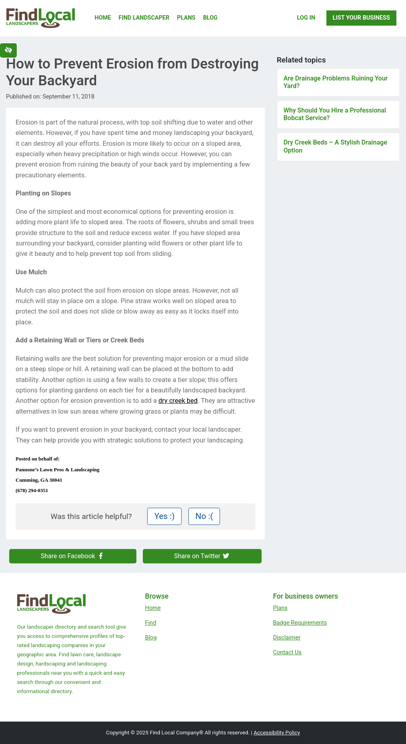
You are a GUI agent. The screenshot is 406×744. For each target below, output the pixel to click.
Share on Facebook (73, 556)
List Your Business (361, 17)
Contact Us (287, 652)
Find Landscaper (144, 17)
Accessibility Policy (277, 732)
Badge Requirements (300, 622)
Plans (186, 17)
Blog (210, 17)
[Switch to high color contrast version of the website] (8, 50)
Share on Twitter (202, 556)
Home (103, 17)
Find (150, 622)
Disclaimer (286, 637)
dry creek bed (178, 400)
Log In (306, 17)
